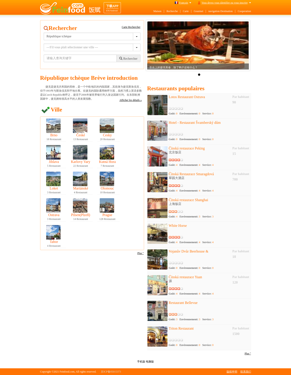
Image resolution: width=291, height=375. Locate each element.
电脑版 (150, 361)
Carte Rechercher (131, 27)
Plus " (140, 253)
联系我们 (245, 371)
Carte (186, 11)
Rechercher (128, 58)
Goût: (173, 113)
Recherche (172, 11)
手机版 (141, 361)
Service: (207, 113)
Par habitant (240, 97)
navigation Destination (220, 11)
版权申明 (232, 371)
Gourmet (198, 11)
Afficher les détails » (130, 100)
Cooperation (244, 11)
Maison (157, 11)
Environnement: (190, 113)
